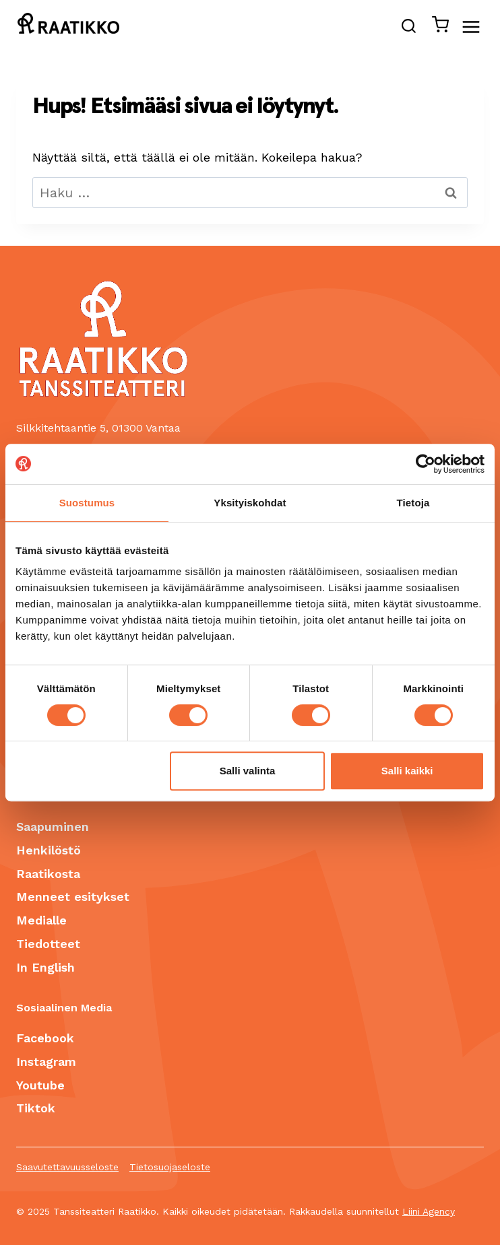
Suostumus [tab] (87, 502)
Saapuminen (52, 826)
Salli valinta (248, 770)
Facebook (45, 1038)
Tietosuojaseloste (169, 1167)
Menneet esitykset (72, 896)
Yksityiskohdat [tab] (250, 502)
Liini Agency (428, 1211)
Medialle (41, 920)
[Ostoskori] (436, 27)
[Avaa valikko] (478, 26)
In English (45, 967)
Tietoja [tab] (413, 502)
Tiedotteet (48, 944)
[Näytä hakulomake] (408, 27)
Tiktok (35, 1108)
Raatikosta (48, 874)
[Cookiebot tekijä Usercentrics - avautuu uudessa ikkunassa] (426, 464)
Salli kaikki (407, 770)
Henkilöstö (48, 850)
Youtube (40, 1085)
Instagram (46, 1061)
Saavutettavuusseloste (67, 1167)
